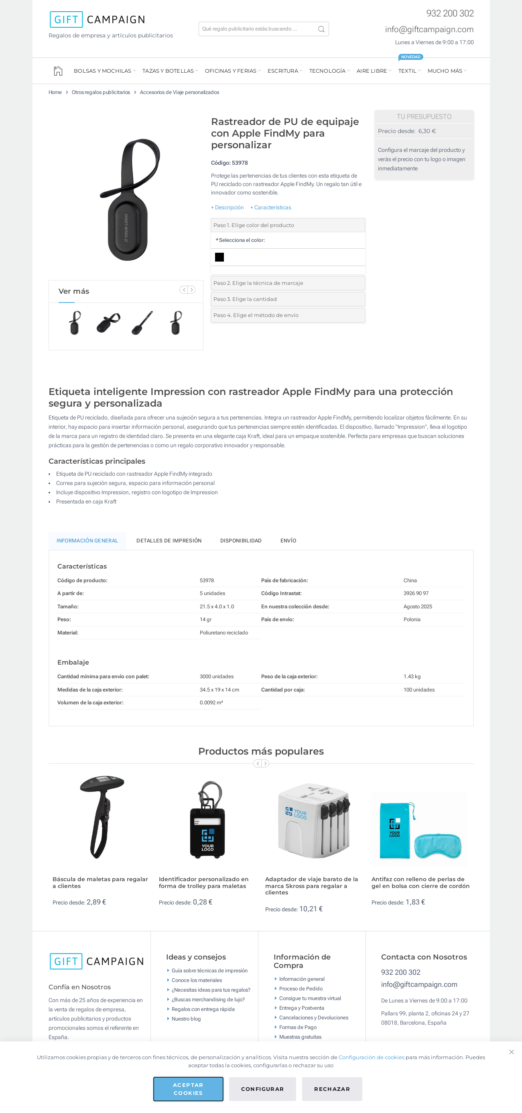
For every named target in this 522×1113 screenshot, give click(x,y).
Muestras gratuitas (300, 1037)
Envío (288, 541)
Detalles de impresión (168, 541)
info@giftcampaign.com (429, 29)
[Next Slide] (191, 290)
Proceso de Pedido (301, 989)
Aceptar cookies (188, 1089)
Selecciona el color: (240, 240)
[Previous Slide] (183, 290)
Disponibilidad (241, 541)
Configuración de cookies (371, 1057)
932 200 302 (450, 13)
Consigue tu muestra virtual (310, 998)
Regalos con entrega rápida (203, 1009)
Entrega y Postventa (301, 1008)
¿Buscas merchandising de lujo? (208, 999)
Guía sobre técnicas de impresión (210, 970)
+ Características (270, 207)
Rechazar (332, 1089)
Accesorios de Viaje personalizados (179, 92)
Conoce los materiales (197, 980)
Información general (302, 979)
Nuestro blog (186, 1018)
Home (55, 92)
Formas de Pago (298, 1027)
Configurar (262, 1089)
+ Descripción (227, 207)
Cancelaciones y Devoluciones (313, 1018)
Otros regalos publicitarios (101, 92)
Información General (87, 541)
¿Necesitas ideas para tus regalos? (211, 989)
